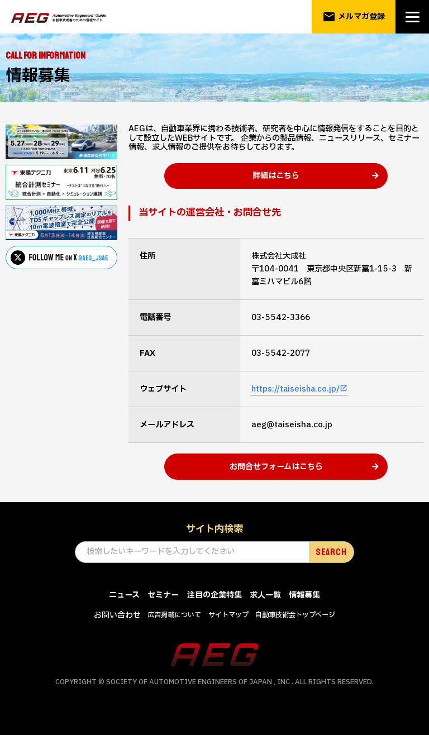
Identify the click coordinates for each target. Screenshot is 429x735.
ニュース (124, 609)
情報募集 (304, 609)
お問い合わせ (117, 629)
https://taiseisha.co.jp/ (296, 396)
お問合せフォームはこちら (276, 480)
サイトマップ (228, 629)
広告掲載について (174, 629)
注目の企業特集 (214, 609)
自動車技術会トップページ (295, 629)
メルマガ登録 (353, 16)
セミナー (163, 609)
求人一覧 (265, 609)
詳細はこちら (275, 182)
